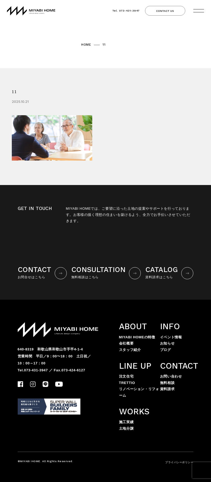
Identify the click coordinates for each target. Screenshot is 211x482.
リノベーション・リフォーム (139, 392)
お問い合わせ (171, 376)
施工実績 (126, 422)
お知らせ (167, 343)
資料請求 (167, 389)
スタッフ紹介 (130, 350)
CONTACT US (165, 11)
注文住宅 (126, 376)
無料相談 (167, 383)
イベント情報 (171, 337)
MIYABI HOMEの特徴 (137, 337)
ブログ (165, 350)
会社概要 (126, 343)
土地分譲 (126, 428)
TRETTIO (127, 383)
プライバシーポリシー (179, 462)
